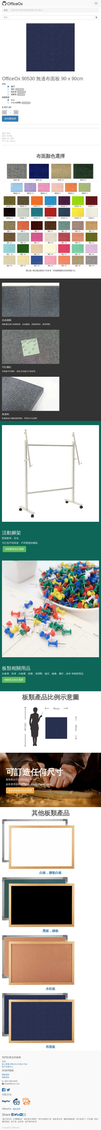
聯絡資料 (5, 1075)
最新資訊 (5, 1077)
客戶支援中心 (7, 1067)
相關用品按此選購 (13, 679)
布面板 (50, 1047)
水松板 (50, 988)
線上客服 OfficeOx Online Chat (14, 1064)
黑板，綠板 (50, 931)
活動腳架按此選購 (14, 549)
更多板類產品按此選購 (20, 790)
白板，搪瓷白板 (50, 872)
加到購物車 (10, 118)
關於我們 (16, 1109)
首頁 (4, 1061)
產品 (6, 10)
